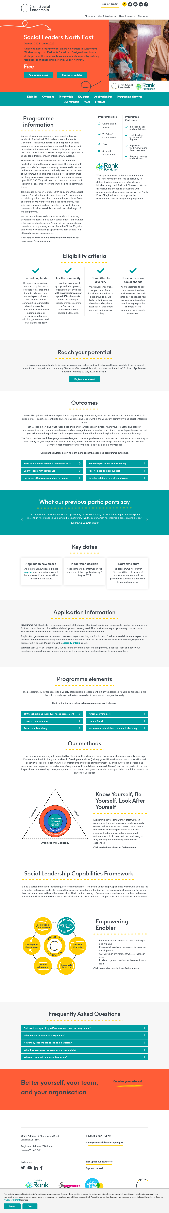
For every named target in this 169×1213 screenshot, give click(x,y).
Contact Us (143, 16)
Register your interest (84, 379)
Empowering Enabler (55, 946)
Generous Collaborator (43, 966)
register (28, 572)
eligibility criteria (71, 642)
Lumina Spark (96, 721)
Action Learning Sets (100, 713)
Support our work (94, 1168)
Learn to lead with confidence (39, 470)
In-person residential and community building (113, 728)
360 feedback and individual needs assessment (49, 713)
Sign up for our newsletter (99, 1161)
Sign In (110, 4)
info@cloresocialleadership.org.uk (105, 1142)
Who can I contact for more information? (45, 1057)
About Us (90, 16)
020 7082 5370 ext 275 (99, 1136)
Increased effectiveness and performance (46, 478)
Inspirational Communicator (43, 926)
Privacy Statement (12, 1200)
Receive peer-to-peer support (104, 470)
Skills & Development (107, 16)
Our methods (71, 101)
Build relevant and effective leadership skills (47, 463)
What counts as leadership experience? (44, 1035)
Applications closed (38, 74)
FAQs (87, 101)
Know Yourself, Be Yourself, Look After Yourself (55, 821)
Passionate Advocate (66, 966)
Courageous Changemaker (32, 946)
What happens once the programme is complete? (50, 1049)
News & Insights (127, 16)
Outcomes (48, 96)
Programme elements (129, 96)
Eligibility (32, 96)
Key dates (83, 96)
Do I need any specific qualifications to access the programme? (57, 1028)
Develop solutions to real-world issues (108, 478)
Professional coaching (35, 728)
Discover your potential (36, 721)
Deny (30, 1206)
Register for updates (72, 74)
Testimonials (66, 96)
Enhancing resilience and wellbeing (107, 463)
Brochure (100, 101)
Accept (12, 1206)
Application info (103, 96)
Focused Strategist (78, 946)
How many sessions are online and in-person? (48, 1042)
